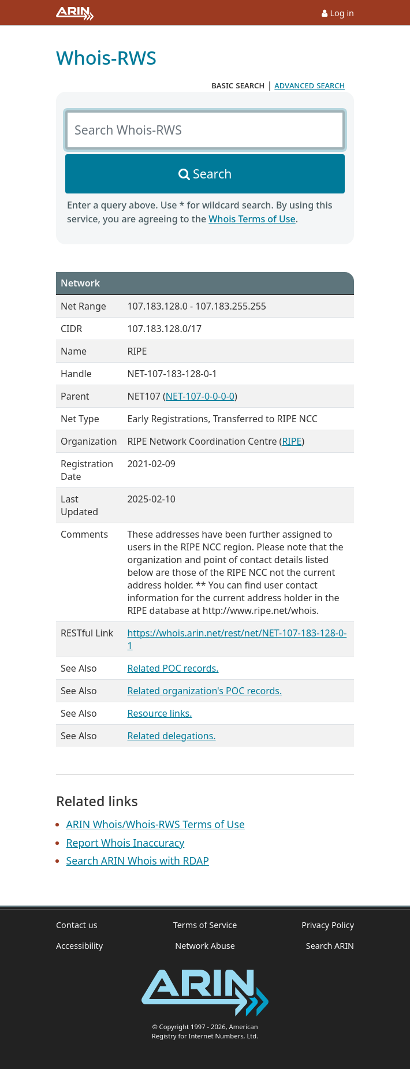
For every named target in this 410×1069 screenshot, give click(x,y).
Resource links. (159, 713)
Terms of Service (205, 924)
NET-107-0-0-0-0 (200, 396)
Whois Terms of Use (251, 219)
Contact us (77, 924)
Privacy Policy (327, 924)
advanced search (309, 85)
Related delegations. (171, 735)
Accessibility (79, 945)
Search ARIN (330, 945)
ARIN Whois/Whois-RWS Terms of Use (155, 824)
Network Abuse (205, 945)
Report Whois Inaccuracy (125, 843)
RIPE (291, 441)
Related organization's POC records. (204, 690)
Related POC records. (172, 668)
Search (212, 173)
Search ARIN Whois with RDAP (137, 860)
